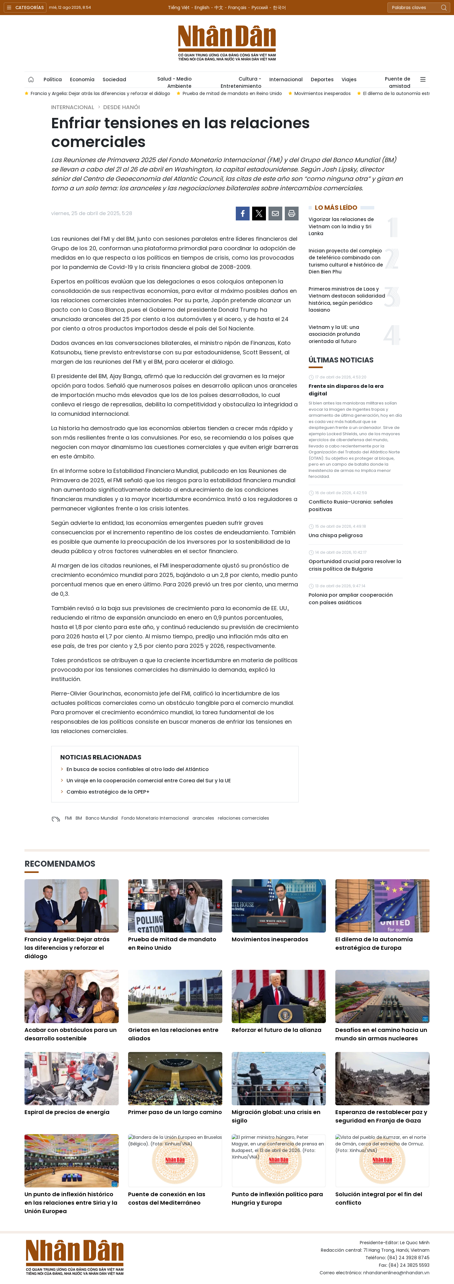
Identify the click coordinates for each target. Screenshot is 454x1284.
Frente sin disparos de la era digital (346, 390)
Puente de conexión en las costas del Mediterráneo (166, 1198)
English (202, 7)
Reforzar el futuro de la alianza (277, 1030)
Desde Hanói (121, 107)
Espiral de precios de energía (67, 1112)
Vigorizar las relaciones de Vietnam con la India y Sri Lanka (341, 226)
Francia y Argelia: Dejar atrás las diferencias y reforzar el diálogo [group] (100, 93)
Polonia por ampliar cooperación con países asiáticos (351, 598)
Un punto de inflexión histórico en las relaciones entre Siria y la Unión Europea (70, 1202)
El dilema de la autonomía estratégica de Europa (374, 943)
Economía (82, 79)
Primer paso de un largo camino (175, 1112)
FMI (68, 818)
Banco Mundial (102, 818)
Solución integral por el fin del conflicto (378, 1198)
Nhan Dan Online (227, 43)
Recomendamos (59, 863)
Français (237, 7)
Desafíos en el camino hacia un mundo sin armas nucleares (381, 1034)
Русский (259, 7)
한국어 (279, 7)
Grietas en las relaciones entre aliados (173, 1034)
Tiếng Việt (179, 7)
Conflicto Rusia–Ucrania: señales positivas (351, 505)
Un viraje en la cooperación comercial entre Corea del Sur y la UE (149, 780)
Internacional (286, 79)
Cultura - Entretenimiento (241, 81)
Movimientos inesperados (270, 939)
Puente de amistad (397, 81)
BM (79, 818)
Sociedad (114, 79)
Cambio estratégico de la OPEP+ (108, 791)
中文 (218, 7)
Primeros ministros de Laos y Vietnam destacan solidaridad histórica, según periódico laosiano (347, 300)
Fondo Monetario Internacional (155, 818)
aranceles (203, 818)
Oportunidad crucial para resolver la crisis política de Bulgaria (355, 565)
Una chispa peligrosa (336, 535)
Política (53, 79)
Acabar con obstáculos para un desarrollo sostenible (70, 1034)
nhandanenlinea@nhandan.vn (396, 1273)
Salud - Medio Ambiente (174, 81)
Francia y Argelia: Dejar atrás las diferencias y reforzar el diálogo (67, 947)
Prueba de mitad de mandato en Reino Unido (172, 943)
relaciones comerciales (243, 818)
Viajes (349, 79)
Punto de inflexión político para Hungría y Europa (277, 1198)
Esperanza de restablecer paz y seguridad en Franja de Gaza (381, 1116)
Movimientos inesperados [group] (323, 93)
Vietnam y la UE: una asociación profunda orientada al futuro (334, 334)
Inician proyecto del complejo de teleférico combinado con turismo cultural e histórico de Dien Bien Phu (346, 261)
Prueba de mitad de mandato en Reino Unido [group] (232, 93)
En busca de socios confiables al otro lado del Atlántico (138, 769)
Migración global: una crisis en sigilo (276, 1116)
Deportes (322, 79)
